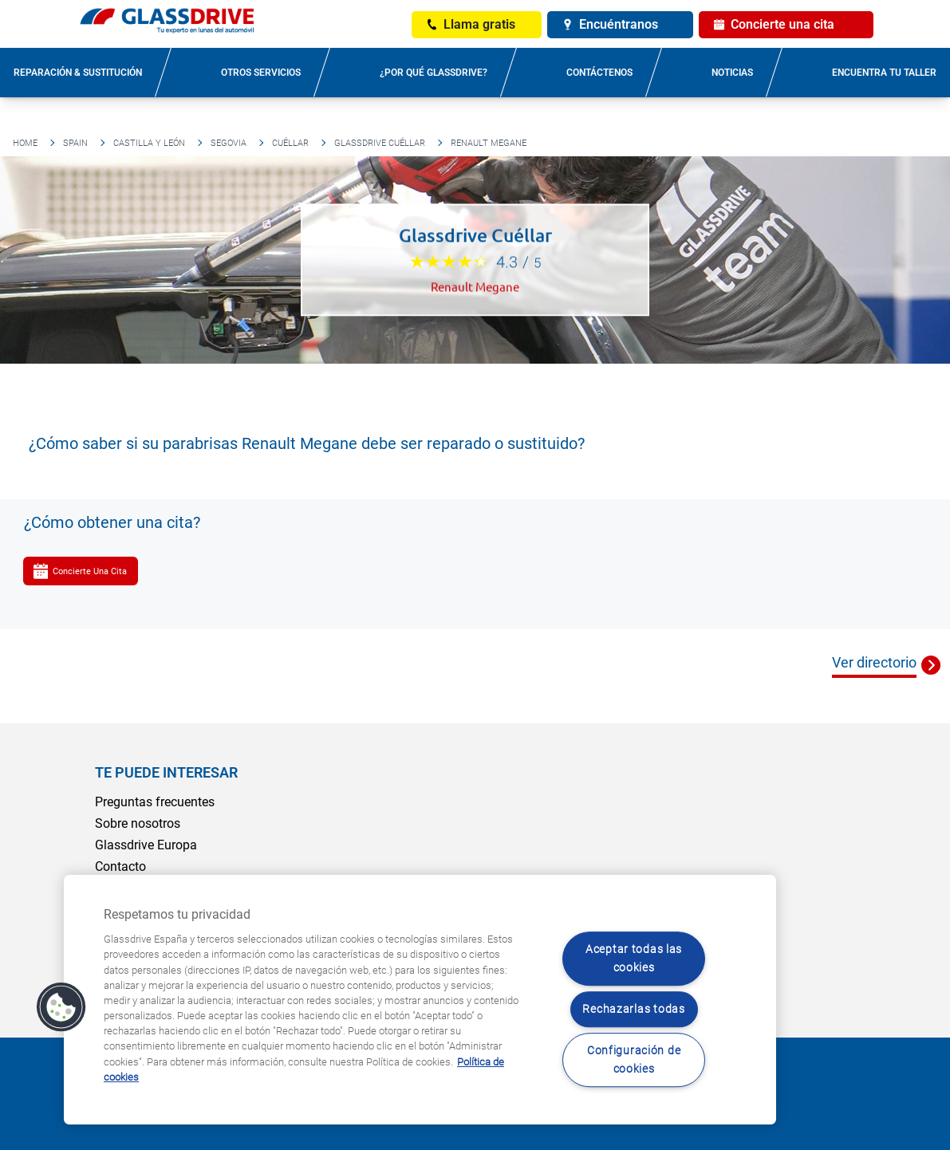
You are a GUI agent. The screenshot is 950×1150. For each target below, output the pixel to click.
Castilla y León (149, 143)
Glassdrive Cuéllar (379, 143)
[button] (61, 1007)
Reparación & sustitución (78, 72)
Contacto (120, 866)
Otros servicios (261, 72)
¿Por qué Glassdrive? (433, 72)
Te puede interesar (166, 772)
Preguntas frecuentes (155, 801)
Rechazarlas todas (633, 1009)
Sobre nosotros (137, 823)
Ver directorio (874, 662)
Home (25, 143)
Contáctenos (599, 72)
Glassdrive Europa (146, 845)
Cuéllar (290, 143)
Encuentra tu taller (884, 72)
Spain (75, 143)
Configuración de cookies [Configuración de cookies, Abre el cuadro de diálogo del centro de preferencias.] (634, 1060)
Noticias (732, 72)
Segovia (228, 143)
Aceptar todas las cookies (633, 959)
